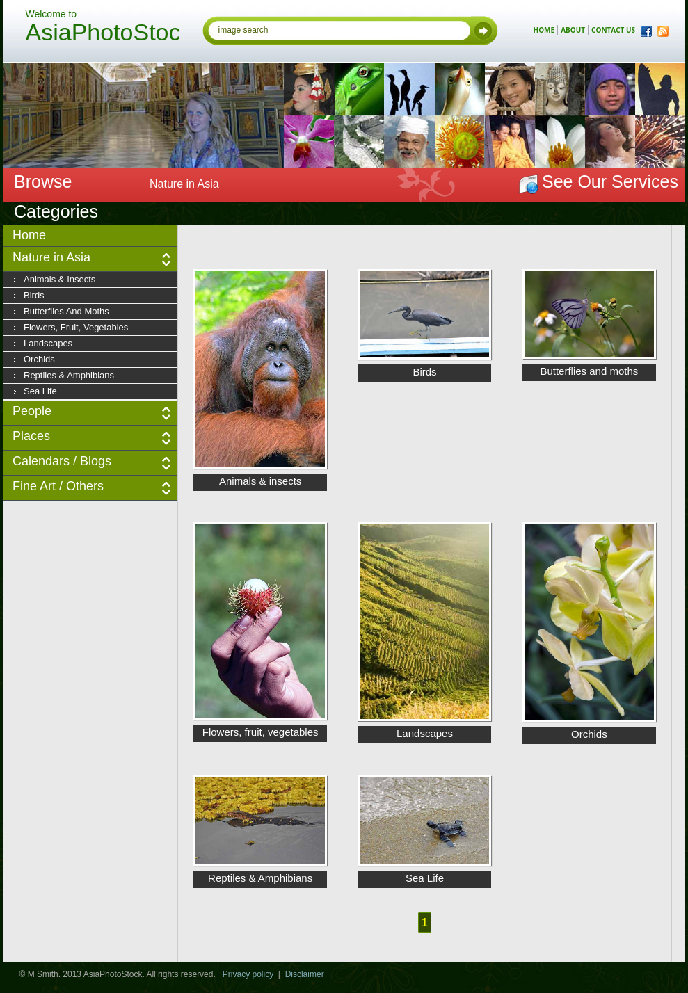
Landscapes (48, 343)
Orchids (39, 359)
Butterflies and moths (66, 311)
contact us (613, 30)
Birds (34, 295)
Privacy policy (248, 974)
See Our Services (610, 181)
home (544, 30)
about (573, 30)
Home (29, 235)
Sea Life (40, 391)
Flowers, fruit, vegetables (76, 327)
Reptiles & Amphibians (69, 375)
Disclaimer (304, 974)
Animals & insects (59, 279)
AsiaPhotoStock (102, 34)
